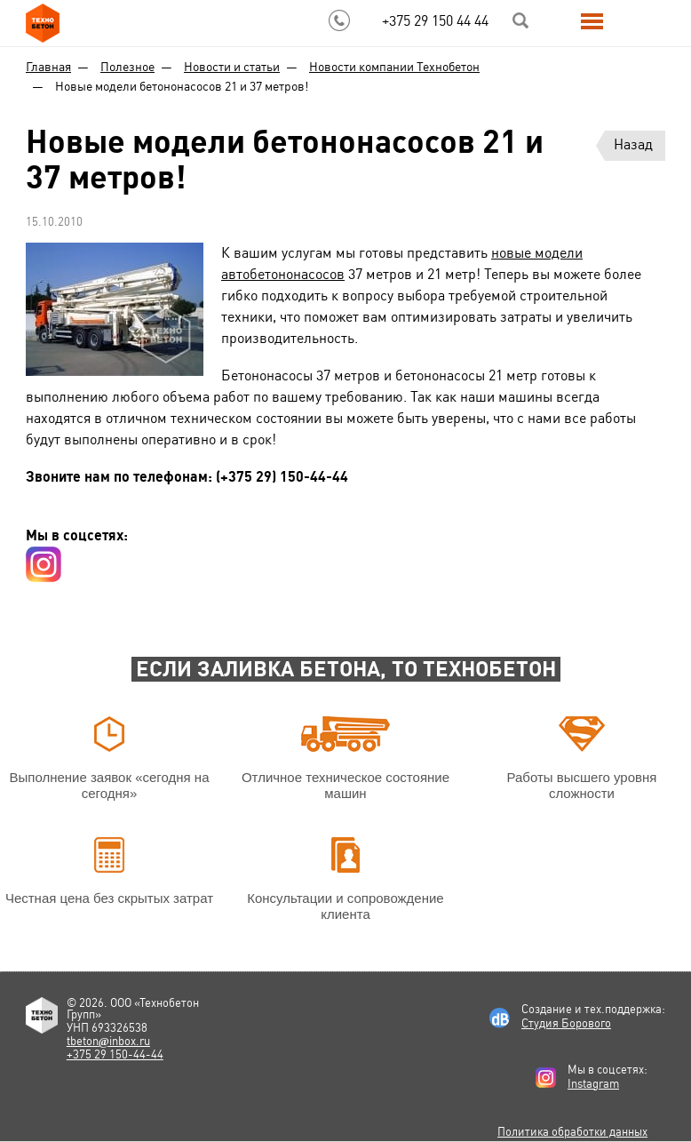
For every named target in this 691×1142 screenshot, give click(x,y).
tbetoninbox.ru (108, 1041)
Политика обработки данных (572, 1131)
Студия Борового (566, 1023)
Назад (633, 144)
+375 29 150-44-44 (115, 1054)
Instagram (593, 1083)
